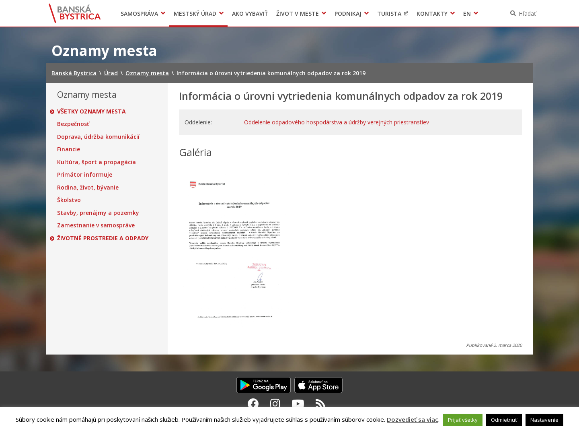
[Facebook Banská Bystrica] (253, 403)
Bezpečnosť (73, 124)
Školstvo (69, 200)
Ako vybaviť (250, 13)
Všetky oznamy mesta (91, 111)
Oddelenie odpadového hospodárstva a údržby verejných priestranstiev (336, 122)
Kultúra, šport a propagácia (96, 162)
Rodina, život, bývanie (88, 187)
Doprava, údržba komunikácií (98, 136)
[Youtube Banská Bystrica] (298, 403)
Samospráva (139, 13)
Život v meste (297, 13)
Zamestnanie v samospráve (96, 225)
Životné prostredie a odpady (102, 238)
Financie (68, 149)
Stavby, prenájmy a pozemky (98, 213)
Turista (389, 13)
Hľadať (527, 13)
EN (467, 13)
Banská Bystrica (75, 13)
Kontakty (432, 13)
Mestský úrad (195, 13)
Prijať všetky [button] (463, 419)
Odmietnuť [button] (504, 419)
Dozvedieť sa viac (412, 419)
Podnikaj (348, 13)
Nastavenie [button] (544, 419)
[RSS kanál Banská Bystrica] (321, 403)
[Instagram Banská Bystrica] (275, 403)
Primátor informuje (84, 174)
